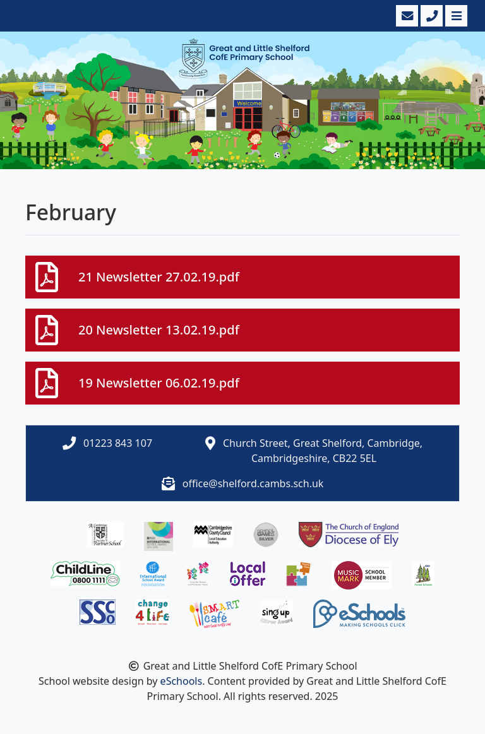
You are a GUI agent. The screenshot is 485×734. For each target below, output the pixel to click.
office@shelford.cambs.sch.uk (253, 483)
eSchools (181, 681)
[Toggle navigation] (455, 16)
